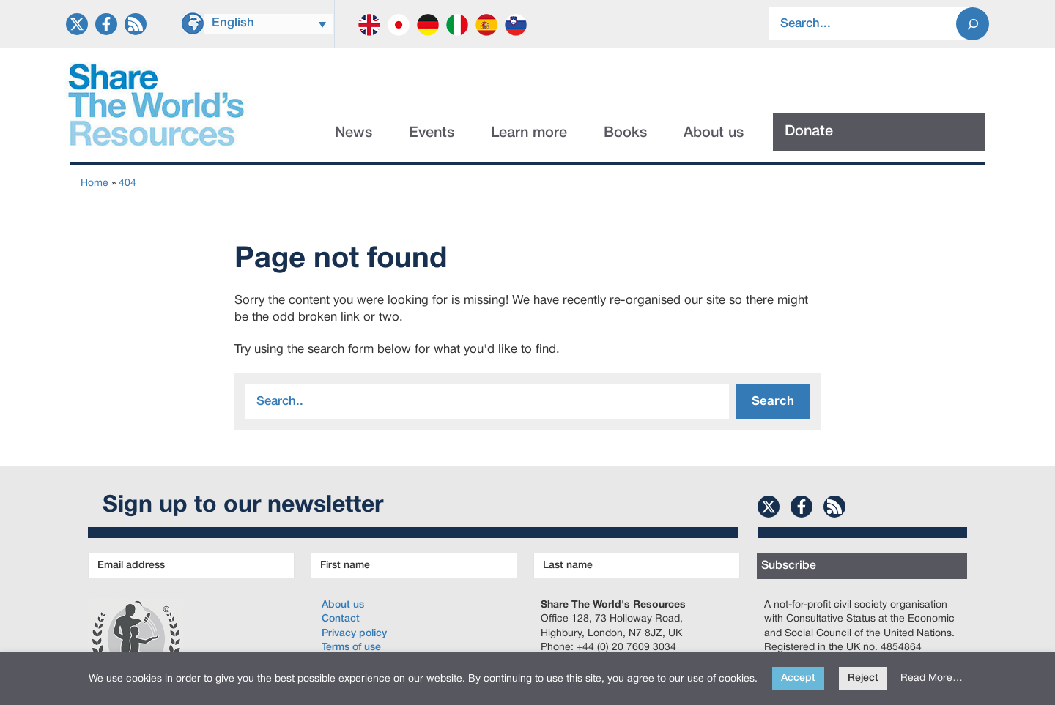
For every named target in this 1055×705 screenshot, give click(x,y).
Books (625, 133)
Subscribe (788, 566)
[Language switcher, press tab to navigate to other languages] (269, 23)
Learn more (529, 133)
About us (714, 133)
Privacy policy (354, 633)
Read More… (931, 678)
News (353, 133)
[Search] (972, 23)
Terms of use (351, 647)
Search (773, 401)
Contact (341, 619)
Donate (809, 131)
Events (431, 133)
